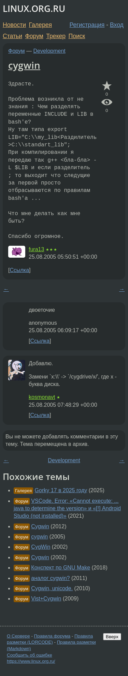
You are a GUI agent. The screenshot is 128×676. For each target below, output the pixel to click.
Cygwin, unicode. (52, 588)
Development (49, 51)
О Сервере (18, 636)
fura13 (36, 249)
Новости (14, 24)
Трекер (56, 36)
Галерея (40, 24)
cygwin (24, 65)
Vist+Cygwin (46, 598)
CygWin (40, 547)
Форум (34, 36)
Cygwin (40, 526)
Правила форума (52, 636)
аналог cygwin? (50, 578)
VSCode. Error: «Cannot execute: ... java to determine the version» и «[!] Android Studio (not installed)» (67, 508)
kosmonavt (42, 397)
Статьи (12, 36)
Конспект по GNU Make (60, 567)
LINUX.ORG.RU (34, 9)
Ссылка (19, 270)
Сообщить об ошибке (29, 655)
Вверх (112, 636)
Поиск (77, 36)
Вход (117, 24)
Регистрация (87, 24)
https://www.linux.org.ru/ (31, 661)
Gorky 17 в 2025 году (61, 490)
